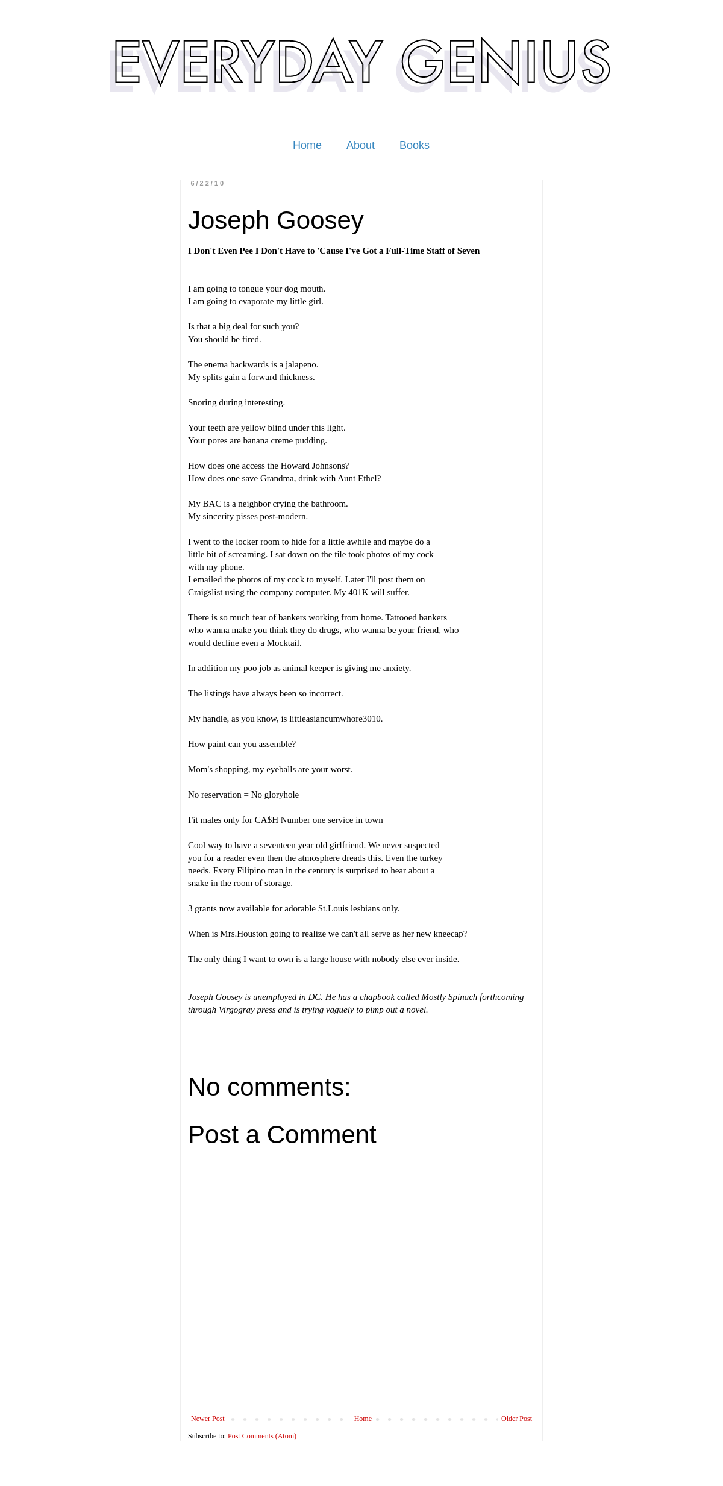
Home (307, 145)
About (360, 145)
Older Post (516, 1418)
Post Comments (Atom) (262, 1436)
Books (414, 145)
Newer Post (208, 1418)
